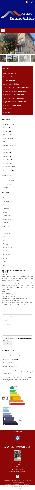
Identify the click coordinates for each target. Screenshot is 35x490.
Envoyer (7, 343)
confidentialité (27, 486)
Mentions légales (26, 480)
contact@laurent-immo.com (18, 471)
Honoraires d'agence (18, 482)
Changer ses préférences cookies (13, 484)
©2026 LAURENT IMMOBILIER (12, 480)
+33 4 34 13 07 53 (18, 469)
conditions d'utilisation (12, 488)
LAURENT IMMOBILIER (17, 446)
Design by (28, 484)
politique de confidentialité (24, 338)
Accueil (17, 15)
